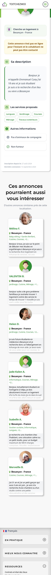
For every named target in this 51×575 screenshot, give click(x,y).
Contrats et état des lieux (16, 572)
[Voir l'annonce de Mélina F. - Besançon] (25, 236)
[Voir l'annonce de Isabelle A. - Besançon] (25, 427)
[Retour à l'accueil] (14, 4)
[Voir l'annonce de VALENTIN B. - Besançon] (25, 284)
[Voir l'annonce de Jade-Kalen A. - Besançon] (25, 380)
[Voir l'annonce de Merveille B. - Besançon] (25, 475)
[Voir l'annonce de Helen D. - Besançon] (25, 332)
